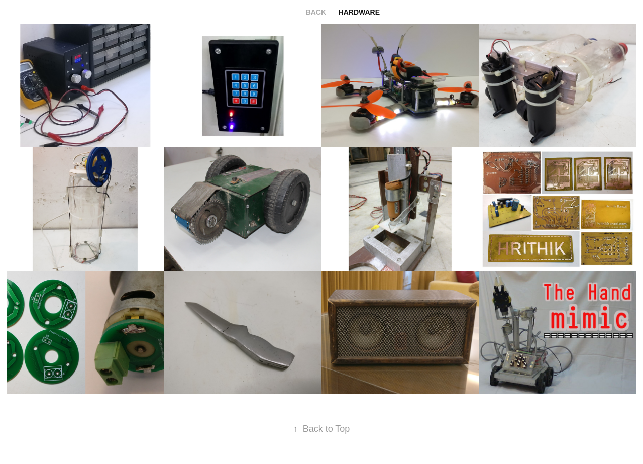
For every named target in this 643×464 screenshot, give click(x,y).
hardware (359, 12)
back (316, 12)
